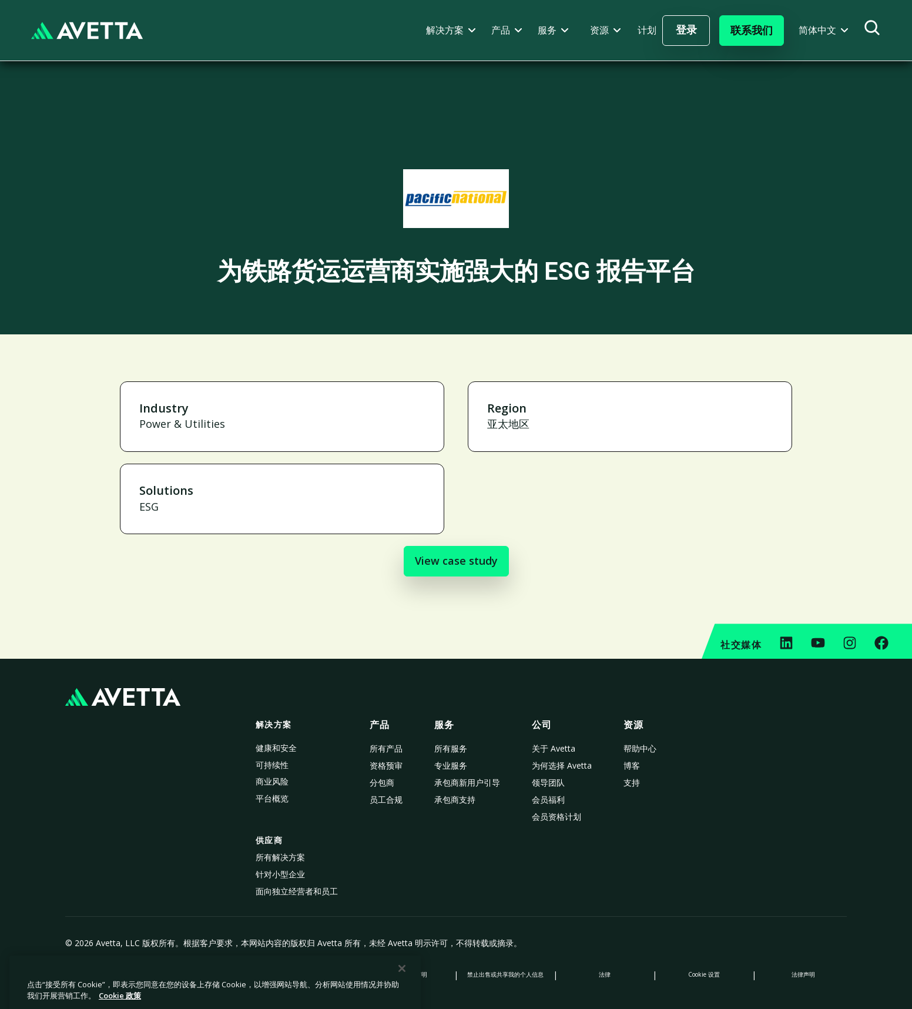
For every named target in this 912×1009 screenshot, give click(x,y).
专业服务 (450, 765)
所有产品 (386, 748)
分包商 (382, 782)
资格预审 (386, 765)
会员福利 (548, 799)
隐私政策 (108, 974)
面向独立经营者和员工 (297, 891)
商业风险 (272, 781)
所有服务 (450, 748)
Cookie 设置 (704, 974)
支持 (631, 782)
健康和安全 (276, 747)
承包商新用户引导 (467, 782)
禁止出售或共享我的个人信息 (505, 974)
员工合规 (386, 799)
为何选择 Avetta (562, 765)
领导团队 (548, 782)
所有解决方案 (280, 857)
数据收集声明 (307, 974)
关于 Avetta (553, 748)
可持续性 (272, 764)
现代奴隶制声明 (406, 974)
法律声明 (803, 974)
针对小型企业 (280, 874)
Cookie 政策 (208, 974)
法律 (605, 974)
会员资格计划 (556, 816)
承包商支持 (454, 799)
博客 (631, 765)
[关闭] (402, 996)
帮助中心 (639, 748)
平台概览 (272, 798)
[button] (451, 30)
